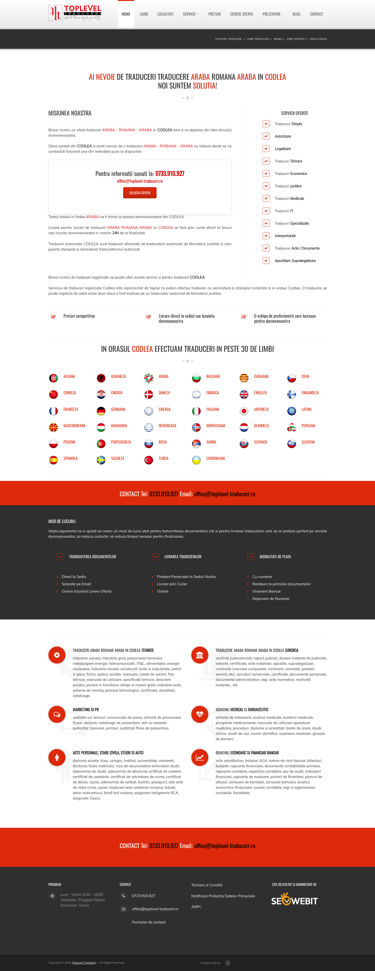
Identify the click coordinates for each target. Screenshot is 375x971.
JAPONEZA (261, 409)
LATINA (306, 409)
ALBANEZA (118, 376)
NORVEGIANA (215, 425)
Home (126, 14)
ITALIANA (212, 409)
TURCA (164, 458)
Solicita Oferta (139, 192)
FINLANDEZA (310, 392)
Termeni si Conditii (207, 885)
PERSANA (308, 425)
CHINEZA (70, 392)
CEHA (306, 376)
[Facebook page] (228, 963)
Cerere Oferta (241, 14)
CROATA (116, 392)
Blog (296, 14)
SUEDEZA (117, 458)
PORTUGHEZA (121, 442)
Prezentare (273, 14)
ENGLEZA (260, 392)
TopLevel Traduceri (84, 962)
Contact (316, 14)
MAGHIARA (119, 425)
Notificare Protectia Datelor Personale (223, 896)
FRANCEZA (71, 409)
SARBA (211, 442)
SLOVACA (260, 442)
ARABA (164, 376)
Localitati (165, 14)
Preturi (214, 14)
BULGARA (213, 376)
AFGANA (69, 376)
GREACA (165, 409)
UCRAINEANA (215, 458)
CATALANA (261, 376)
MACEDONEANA (75, 425)
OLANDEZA (261, 425)
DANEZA (164, 392)
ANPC (196, 906)
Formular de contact (149, 922)
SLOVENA (308, 442)
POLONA (69, 442)
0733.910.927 (164, 493)
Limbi (144, 14)
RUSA (163, 442)
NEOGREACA (167, 425)
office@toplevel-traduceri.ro (224, 493)
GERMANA (118, 409)
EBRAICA (212, 392)
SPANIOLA (71, 458)
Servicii (191, 14)
